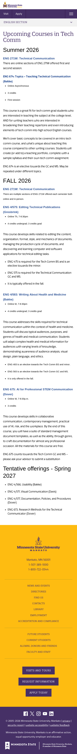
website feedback (60, 725)
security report (16, 725)
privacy (66, 721)
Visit (6, 13)
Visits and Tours (38, 670)
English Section (38, 22)
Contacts (38, 603)
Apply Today (38, 692)
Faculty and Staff (39, 651)
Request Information (38, 681)
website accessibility (37, 725)
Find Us (38, 597)
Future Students (39, 634)
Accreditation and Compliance (38, 621)
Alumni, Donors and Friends (38, 645)
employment (38, 615)
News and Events (38, 585)
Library (39, 609)
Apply (19, 13)
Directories (38, 591)
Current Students (39, 640)
